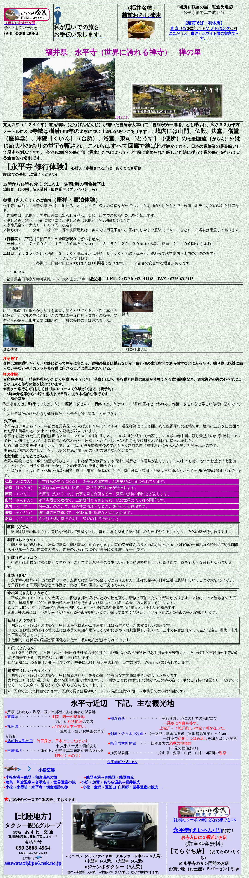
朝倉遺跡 (117, 718)
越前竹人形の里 (20, 741)
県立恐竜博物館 (123, 743)
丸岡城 (12, 726)
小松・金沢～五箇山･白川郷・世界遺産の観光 (120, 787)
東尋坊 (12, 717)
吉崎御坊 (14, 751)
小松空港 (36, 770)
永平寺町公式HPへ (122, 762)
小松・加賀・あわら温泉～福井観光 (110, 782)
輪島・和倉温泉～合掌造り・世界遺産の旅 (41, 782)
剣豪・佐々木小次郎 (126, 734)
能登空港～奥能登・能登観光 (110, 777)
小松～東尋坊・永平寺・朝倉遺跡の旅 (36, 787)
